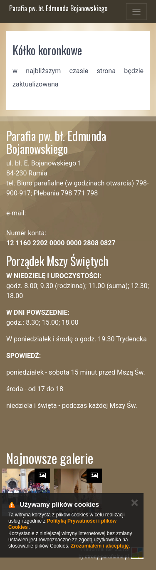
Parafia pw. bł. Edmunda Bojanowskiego (58, 8)
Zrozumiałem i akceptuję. (100, 546)
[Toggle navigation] (136, 11)
